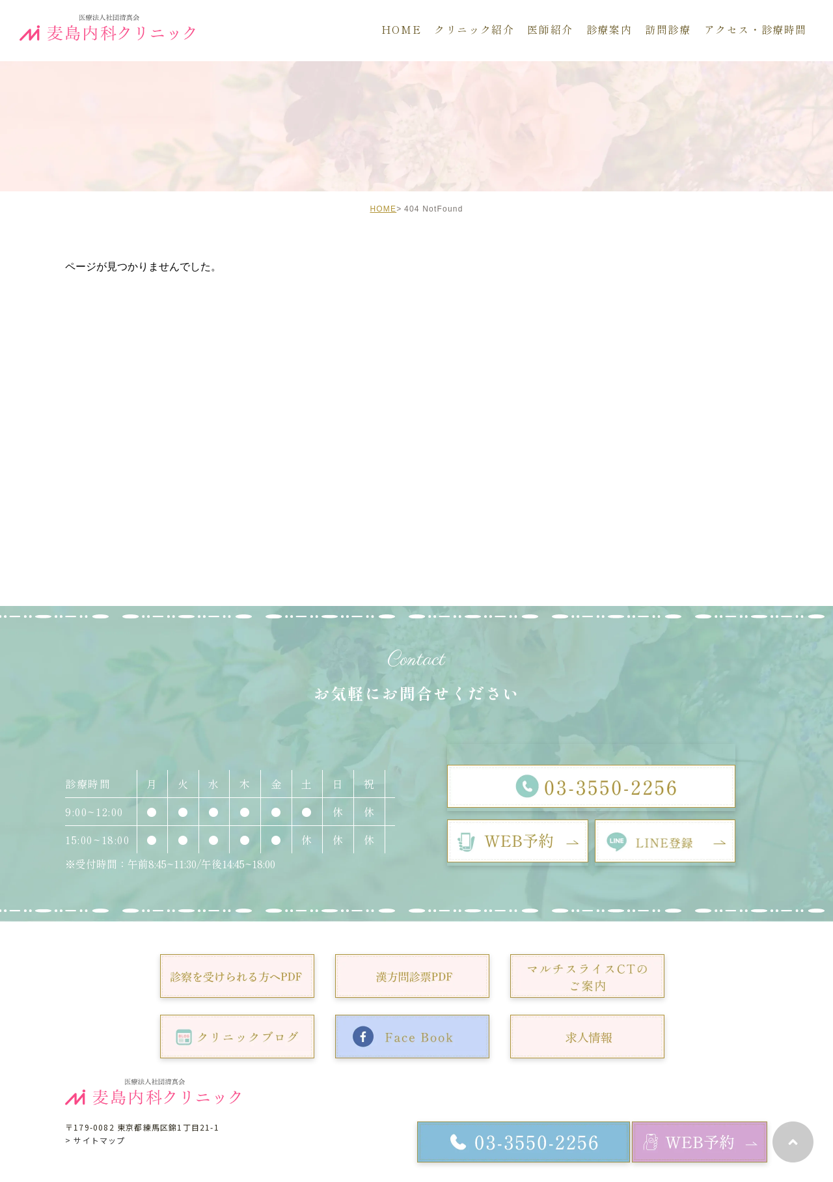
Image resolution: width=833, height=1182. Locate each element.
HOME (383, 208)
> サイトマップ (95, 1140)
